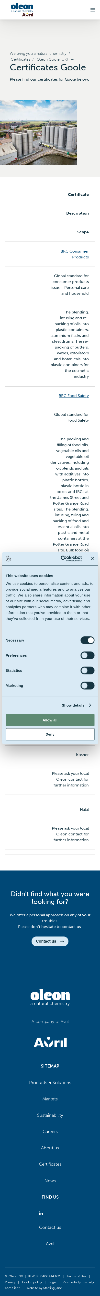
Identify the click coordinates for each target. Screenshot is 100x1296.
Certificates (20, 59)
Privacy (10, 1282)
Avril (50, 1243)
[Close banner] (92, 558)
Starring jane (52, 1288)
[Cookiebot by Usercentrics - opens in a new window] (62, 558)
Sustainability (50, 1115)
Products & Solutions (50, 1082)
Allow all (50, 720)
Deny (50, 734)
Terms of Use (76, 1276)
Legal (52, 1282)
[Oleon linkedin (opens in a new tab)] (42, 1213)
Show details (73, 705)
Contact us (50, 1227)
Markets (50, 1099)
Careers (50, 1131)
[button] (92, 10)
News (50, 1180)
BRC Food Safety (74, 395)
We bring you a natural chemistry (38, 53)
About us (50, 1148)
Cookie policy (32, 1282)
